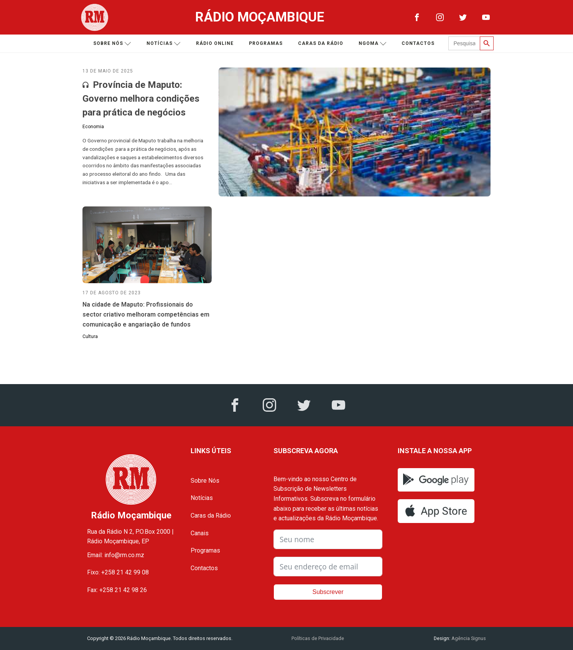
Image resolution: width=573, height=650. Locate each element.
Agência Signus (468, 638)
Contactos (418, 43)
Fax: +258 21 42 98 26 (117, 590)
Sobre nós (112, 43)
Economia (93, 126)
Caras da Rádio (320, 43)
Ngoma (373, 43)
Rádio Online (215, 43)
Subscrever (328, 592)
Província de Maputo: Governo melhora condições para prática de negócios (140, 98)
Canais (200, 533)
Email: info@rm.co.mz (115, 555)
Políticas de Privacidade (317, 638)
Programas (266, 43)
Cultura (90, 336)
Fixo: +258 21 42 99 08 (118, 572)
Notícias (164, 43)
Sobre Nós (205, 480)
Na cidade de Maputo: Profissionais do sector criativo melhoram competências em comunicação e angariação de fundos (145, 314)
